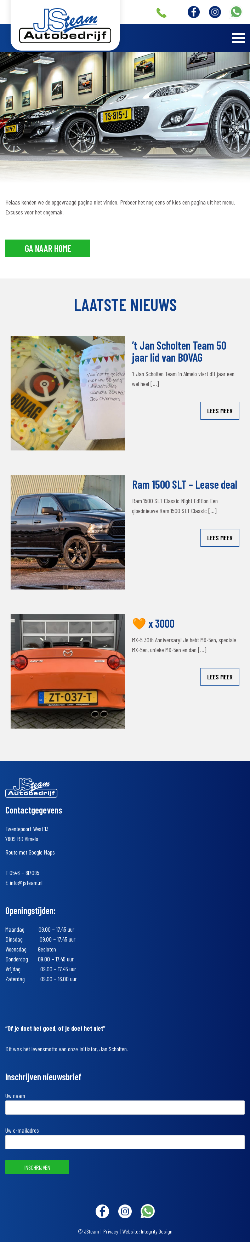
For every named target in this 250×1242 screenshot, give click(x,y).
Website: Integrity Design (147, 1231)
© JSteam (88, 1231)
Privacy (110, 1231)
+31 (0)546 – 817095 (161, 12)
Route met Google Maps (30, 852)
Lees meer (220, 411)
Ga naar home (48, 248)
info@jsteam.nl (26, 882)
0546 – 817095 (24, 872)
